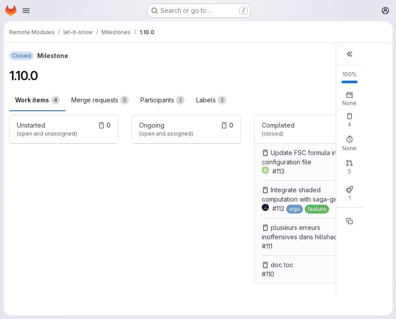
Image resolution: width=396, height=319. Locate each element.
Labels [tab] (211, 100)
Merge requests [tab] (100, 100)
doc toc (282, 264)
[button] (349, 54)
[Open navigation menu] (26, 11)
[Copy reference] (349, 221)
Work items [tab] (37, 100)
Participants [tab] (162, 100)
